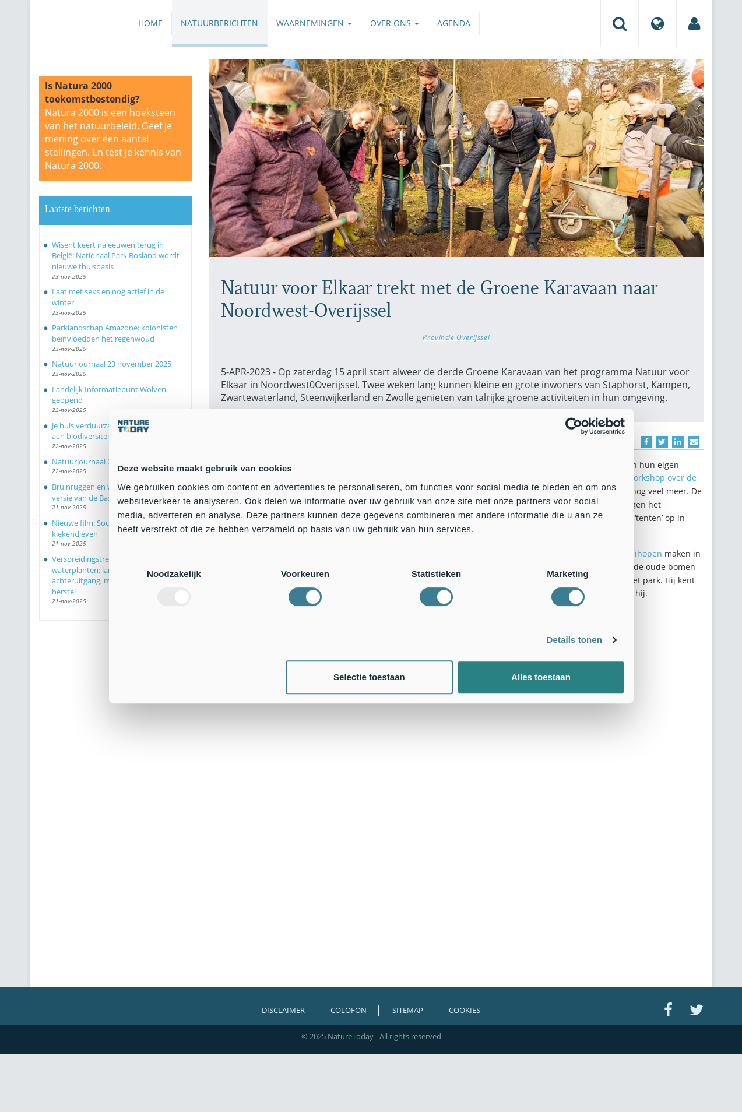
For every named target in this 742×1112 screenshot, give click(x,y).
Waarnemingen (314, 23)
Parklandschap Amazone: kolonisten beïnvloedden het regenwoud (115, 333)
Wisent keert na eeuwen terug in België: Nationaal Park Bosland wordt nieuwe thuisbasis (116, 256)
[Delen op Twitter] (662, 442)
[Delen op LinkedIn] (678, 442)
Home (150, 23)
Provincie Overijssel (456, 337)
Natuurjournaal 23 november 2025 (111, 363)
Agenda (453, 23)
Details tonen (574, 640)
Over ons (394, 23)
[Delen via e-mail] (693, 442)
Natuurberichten (219, 23)
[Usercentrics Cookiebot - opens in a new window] (574, 426)
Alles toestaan (541, 677)
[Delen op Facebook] (646, 442)
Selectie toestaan (369, 677)
